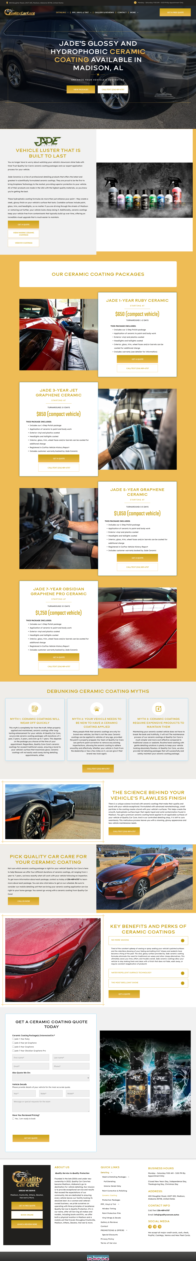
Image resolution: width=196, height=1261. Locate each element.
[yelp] (160, 1227)
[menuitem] (63, 12)
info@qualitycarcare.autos (166, 1215)
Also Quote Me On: (21, 1072)
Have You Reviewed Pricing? (25, 1115)
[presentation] (32, 1127)
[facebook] (150, 1227)
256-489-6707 (73, 879)
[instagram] (155, 1227)
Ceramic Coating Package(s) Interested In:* (33, 1035)
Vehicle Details (19, 1084)
